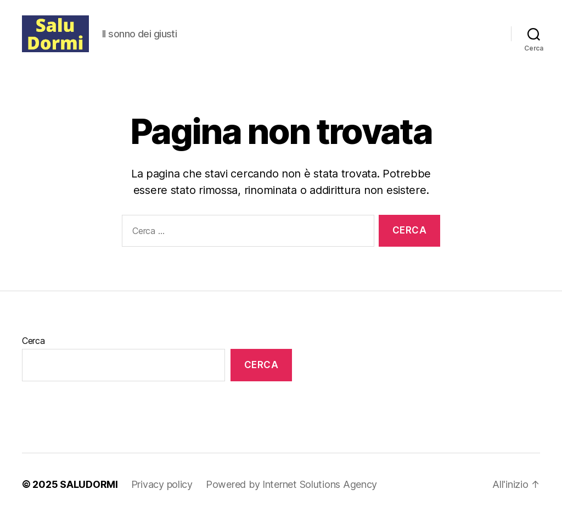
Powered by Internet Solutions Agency (291, 497)
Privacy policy (162, 497)
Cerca (33, 353)
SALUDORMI (89, 497)
